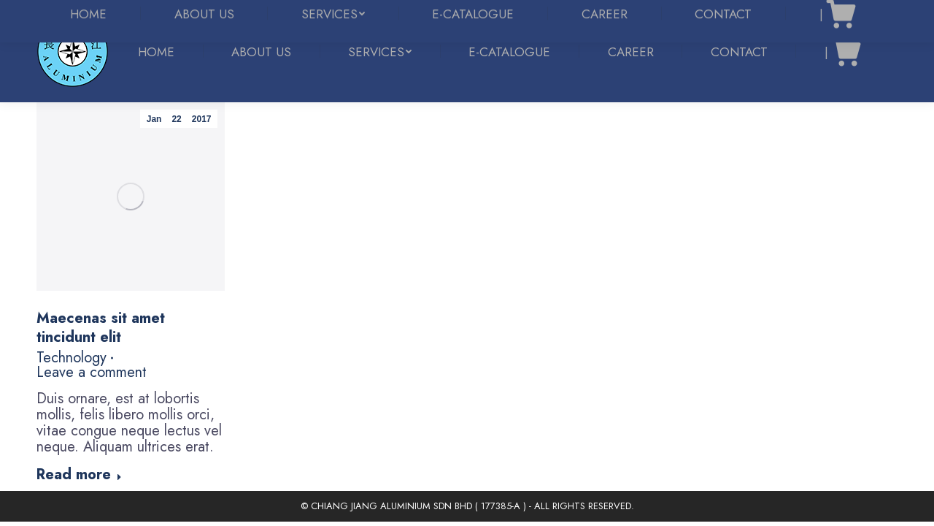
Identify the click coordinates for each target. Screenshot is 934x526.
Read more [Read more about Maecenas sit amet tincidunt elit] (79, 475)
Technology (71, 358)
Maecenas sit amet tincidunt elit (100, 328)
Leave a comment (91, 372)
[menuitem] (156, 52)
